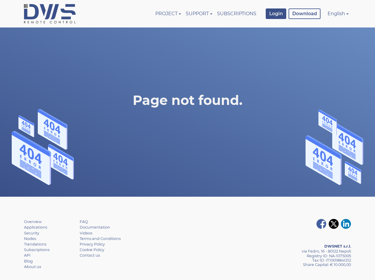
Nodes (30, 238)
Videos (86, 233)
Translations (35, 244)
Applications (35, 227)
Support (197, 13)
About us (32, 267)
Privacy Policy (92, 244)
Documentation (95, 227)
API (27, 255)
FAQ (84, 221)
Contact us (90, 255)
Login (276, 13)
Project (166, 13)
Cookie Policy (92, 250)
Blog (28, 261)
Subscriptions (236, 13)
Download (304, 13)
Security (31, 233)
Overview (33, 221)
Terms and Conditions (100, 238)
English (336, 13)
